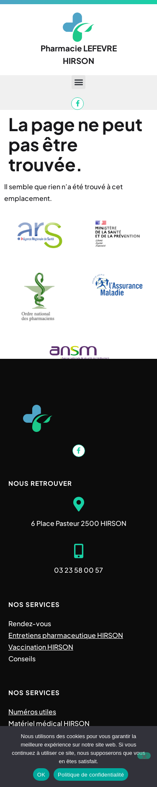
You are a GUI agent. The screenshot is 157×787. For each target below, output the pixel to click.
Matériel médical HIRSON (49, 723)
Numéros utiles (32, 711)
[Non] (144, 755)
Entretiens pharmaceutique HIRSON (65, 635)
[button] (78, 82)
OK (41, 775)
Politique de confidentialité (91, 775)
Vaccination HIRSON (40, 646)
